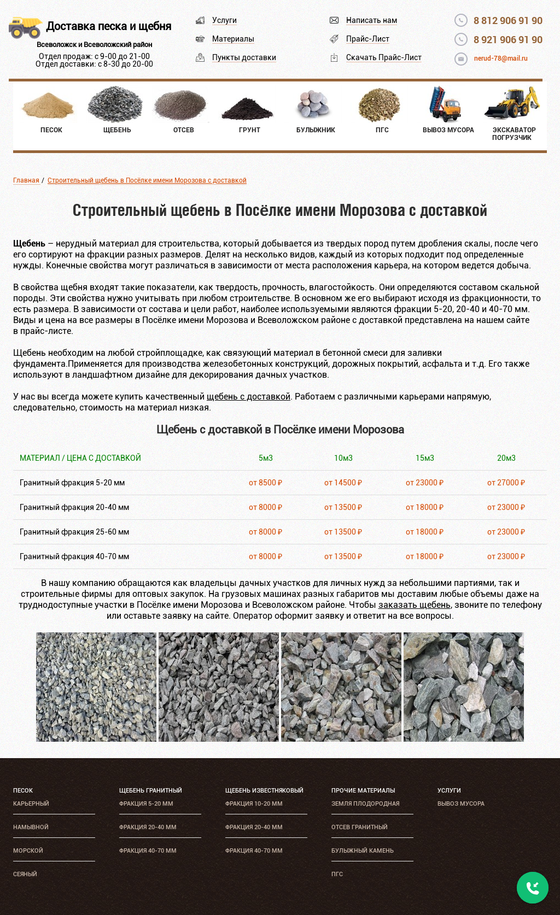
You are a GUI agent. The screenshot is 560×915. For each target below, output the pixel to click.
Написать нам (371, 20)
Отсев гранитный (359, 827)
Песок (23, 790)
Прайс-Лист (367, 38)
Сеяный (25, 874)
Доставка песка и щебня (108, 26)
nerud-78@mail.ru (501, 58)
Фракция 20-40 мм (148, 827)
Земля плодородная (365, 803)
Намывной (31, 827)
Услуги (224, 20)
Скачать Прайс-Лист (384, 57)
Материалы (233, 38)
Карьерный (31, 803)
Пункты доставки (244, 57)
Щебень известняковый (264, 790)
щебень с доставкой (248, 396)
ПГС (337, 874)
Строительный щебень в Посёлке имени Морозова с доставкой (147, 180)
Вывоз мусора (461, 803)
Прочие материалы (363, 790)
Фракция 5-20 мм (146, 803)
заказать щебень (414, 605)
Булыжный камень (362, 850)
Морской (28, 850)
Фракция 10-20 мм (254, 803)
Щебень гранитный (150, 790)
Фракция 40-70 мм (148, 850)
